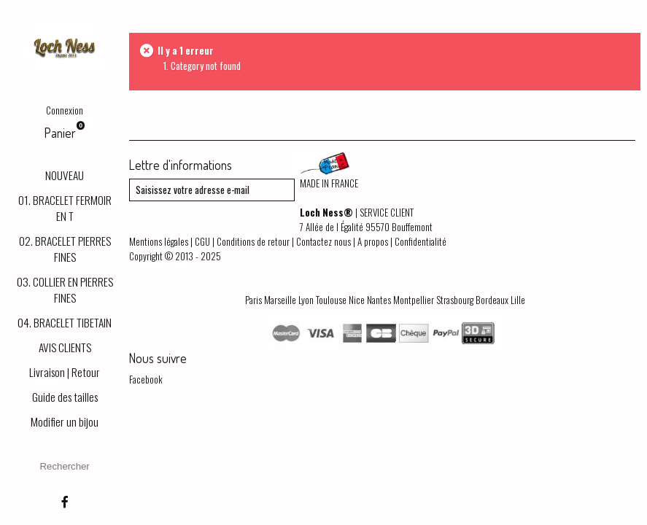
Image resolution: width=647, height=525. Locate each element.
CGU (202, 241)
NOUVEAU (64, 175)
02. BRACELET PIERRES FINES (65, 249)
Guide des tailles (65, 397)
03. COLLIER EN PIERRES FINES (65, 289)
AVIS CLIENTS (65, 347)
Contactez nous (323, 241)
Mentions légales (158, 241)
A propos (372, 241)
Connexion (64, 110)
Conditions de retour (253, 241)
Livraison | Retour (64, 372)
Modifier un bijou (64, 421)
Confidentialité (420, 241)
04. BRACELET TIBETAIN (65, 322)
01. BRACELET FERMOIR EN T (65, 208)
